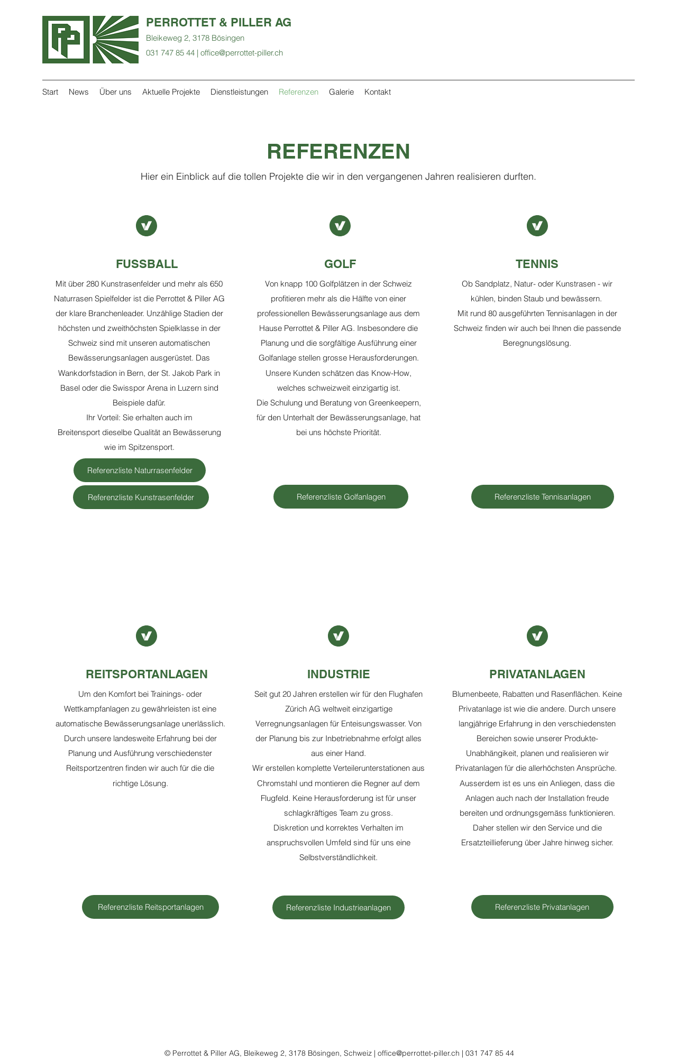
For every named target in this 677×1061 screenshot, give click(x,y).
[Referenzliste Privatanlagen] (542, 907)
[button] (338, 907)
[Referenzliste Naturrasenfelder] (140, 470)
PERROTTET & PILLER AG (218, 22)
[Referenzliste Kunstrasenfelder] (141, 497)
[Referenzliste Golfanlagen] (340, 497)
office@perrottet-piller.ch (241, 53)
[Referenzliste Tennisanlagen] (542, 497)
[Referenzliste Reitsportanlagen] (150, 907)
